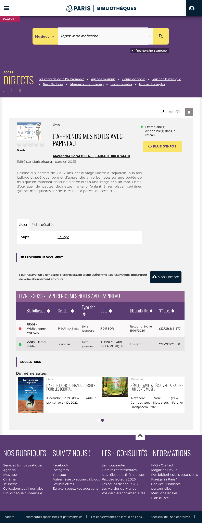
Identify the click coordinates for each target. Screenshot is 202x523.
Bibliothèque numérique (22, 493)
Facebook (60, 465)
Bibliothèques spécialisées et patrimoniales (52, 516)
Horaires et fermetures (119, 470)
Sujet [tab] (23, 225)
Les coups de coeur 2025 (121, 484)
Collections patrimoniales (23, 488)
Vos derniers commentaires (123, 493)
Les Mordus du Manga (119, 488)
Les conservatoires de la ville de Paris (116, 516)
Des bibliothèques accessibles (174, 474)
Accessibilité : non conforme (170, 516)
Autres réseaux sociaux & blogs (76, 479)
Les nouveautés (114, 465)
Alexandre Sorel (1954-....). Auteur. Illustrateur (91, 156)
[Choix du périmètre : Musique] (45, 36)
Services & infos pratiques (23, 465)
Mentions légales (164, 493)
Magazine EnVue (164, 470)
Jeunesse (10, 484)
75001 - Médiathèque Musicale (36, 328)
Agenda (9, 470)
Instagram (61, 470)
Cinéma (9, 479)
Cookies (157, 484)
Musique (10, 474)
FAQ (154, 465)
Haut (140, 435)
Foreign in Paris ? (164, 479)
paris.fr (9, 516)
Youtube (59, 474)
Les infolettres (63, 484)
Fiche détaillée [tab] (43, 225)
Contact (167, 465)
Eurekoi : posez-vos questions (75, 488)
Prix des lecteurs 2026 (119, 479)
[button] (194, 8)
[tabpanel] (79, 237)
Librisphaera (42, 162)
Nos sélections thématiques (123, 474)
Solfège (63, 237)
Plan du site (160, 497)
